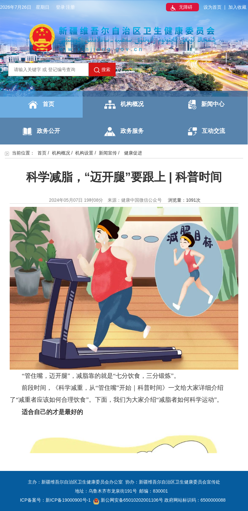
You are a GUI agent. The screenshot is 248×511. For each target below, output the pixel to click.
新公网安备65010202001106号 (128, 500)
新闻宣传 (108, 152)
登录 (60, 7)
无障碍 (180, 8)
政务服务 (124, 131)
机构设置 (84, 152)
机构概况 (124, 104)
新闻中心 (206, 104)
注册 (70, 7)
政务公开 (41, 131)
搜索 (102, 70)
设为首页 (212, 7)
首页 (41, 105)
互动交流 (206, 131)
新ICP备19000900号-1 (68, 500)
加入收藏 (237, 7)
